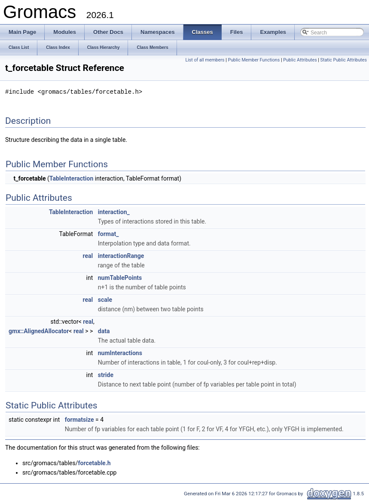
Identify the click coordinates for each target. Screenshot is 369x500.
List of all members (204, 60)
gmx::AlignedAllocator (39, 330)
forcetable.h (94, 462)
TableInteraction (71, 178)
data (104, 330)
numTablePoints (120, 277)
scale (105, 299)
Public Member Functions (254, 60)
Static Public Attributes (343, 60)
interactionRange (121, 255)
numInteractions (120, 352)
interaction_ (114, 211)
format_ (108, 233)
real (88, 255)
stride (105, 374)
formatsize (79, 419)
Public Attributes (300, 60)
